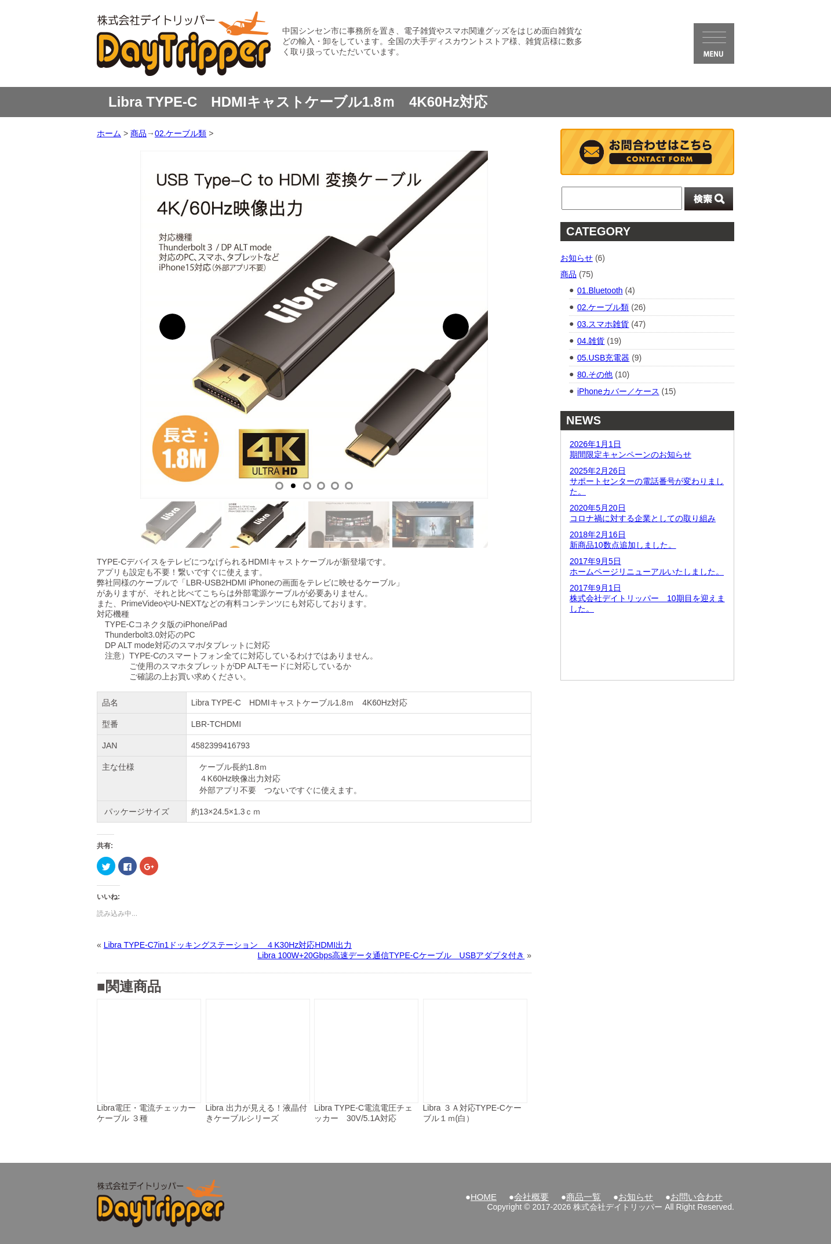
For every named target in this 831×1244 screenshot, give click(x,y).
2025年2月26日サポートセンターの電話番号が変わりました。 (647, 481)
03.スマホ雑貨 (603, 324)
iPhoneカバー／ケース (618, 391)
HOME (484, 1197)
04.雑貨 (590, 340)
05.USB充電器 (603, 357)
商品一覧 (583, 1197)
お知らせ (576, 258)
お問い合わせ (696, 1197)
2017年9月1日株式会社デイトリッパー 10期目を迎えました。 (647, 598)
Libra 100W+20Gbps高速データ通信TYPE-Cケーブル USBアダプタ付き (390, 955)
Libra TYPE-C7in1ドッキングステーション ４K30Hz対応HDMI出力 (228, 945)
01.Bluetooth (600, 290)
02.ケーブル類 (603, 307)
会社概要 (531, 1197)
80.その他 (595, 374)
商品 (568, 274)
